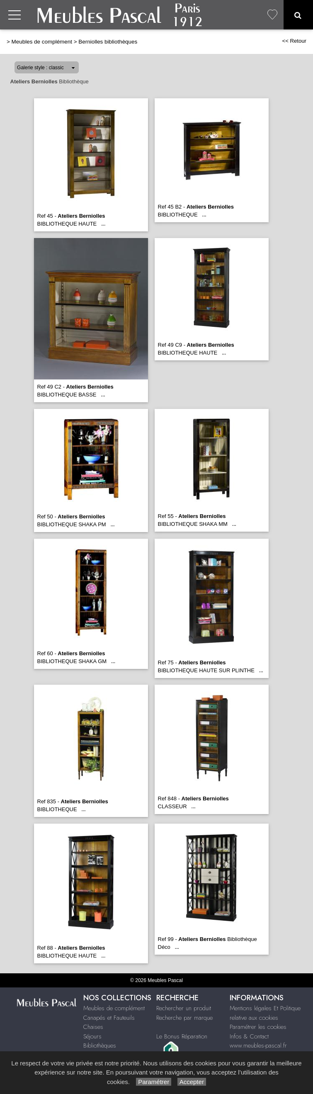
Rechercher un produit (183, 1008)
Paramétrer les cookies (258, 1026)
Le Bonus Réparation (181, 1036)
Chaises (93, 1026)
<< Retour (294, 41)
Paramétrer (153, 1081)
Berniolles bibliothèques (107, 42)
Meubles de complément (42, 42)
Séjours (92, 1036)
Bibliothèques (99, 1045)
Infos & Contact (249, 1036)
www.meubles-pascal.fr (258, 1045)
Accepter (192, 1081)
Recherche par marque (184, 1017)
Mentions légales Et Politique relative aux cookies (265, 1013)
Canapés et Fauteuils (109, 1017)
